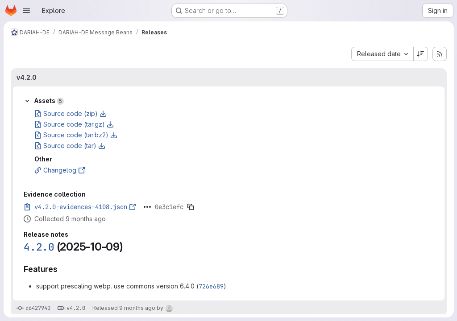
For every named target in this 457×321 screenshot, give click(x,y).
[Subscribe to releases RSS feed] (439, 54)
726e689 (211, 286)
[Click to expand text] (147, 207)
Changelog (59, 170)
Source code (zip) (70, 113)
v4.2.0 (27, 77)
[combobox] (382, 54)
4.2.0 (39, 247)
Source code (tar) (69, 145)
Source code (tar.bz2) (75, 135)
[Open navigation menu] (26, 11)
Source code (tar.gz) (74, 124)
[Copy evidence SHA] (190, 207)
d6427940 (37, 308)
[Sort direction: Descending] (420, 54)
